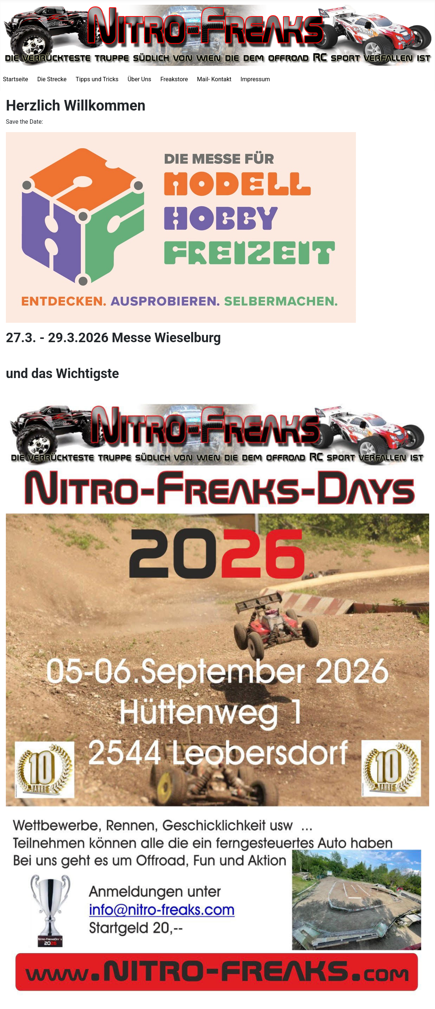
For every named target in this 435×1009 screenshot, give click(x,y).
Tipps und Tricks (97, 79)
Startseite (15, 79)
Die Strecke (52, 79)
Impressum (255, 79)
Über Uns (139, 79)
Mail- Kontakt (214, 79)
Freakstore (174, 79)
